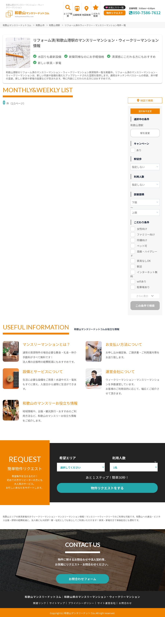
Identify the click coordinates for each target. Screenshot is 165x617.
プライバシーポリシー (81, 602)
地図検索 (86, 14)
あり (138, 150)
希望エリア (67, 457)
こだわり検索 (95, 14)
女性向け (142, 228)
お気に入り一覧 (116, 7)
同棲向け (142, 240)
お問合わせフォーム (82, 578)
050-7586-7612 (147, 12)
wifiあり (141, 281)
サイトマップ (57, 602)
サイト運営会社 (106, 602)
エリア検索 (67, 14)
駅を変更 (145, 133)
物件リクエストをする (107, 487)
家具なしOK (144, 260)
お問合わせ (125, 602)
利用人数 (118, 457)
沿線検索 (77, 14)
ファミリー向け (146, 234)
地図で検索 (146, 100)
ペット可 (142, 245)
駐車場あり (143, 287)
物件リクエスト (114, 13)
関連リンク (39, 602)
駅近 (139, 266)
